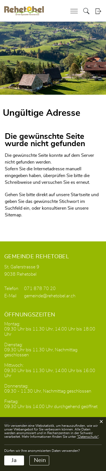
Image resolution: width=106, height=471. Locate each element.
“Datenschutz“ (88, 436)
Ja (14, 460)
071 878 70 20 (40, 288)
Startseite (80, 195)
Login (98, 11)
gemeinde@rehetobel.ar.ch (49, 296)
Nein (40, 460)
